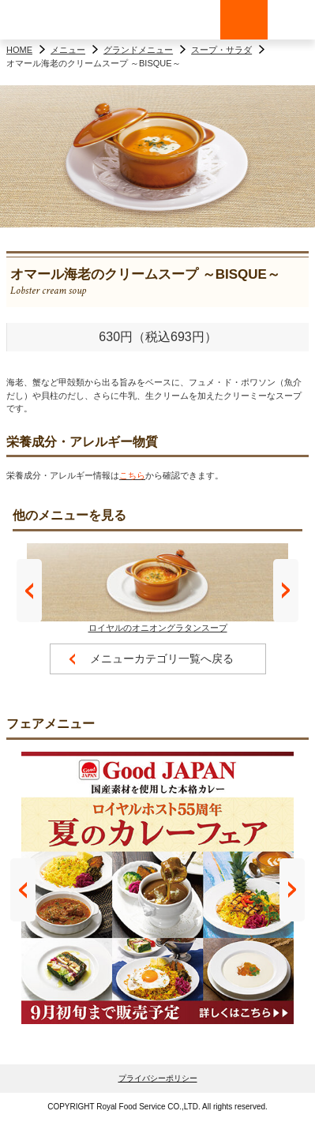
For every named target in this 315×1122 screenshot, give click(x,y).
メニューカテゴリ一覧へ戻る (162, 658)
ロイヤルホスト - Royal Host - (47, 20)
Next (285, 590)
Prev (29, 590)
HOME (19, 49)
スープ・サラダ (221, 49)
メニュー (68, 49)
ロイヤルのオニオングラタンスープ (157, 587)
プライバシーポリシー (157, 1078)
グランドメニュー (138, 49)
